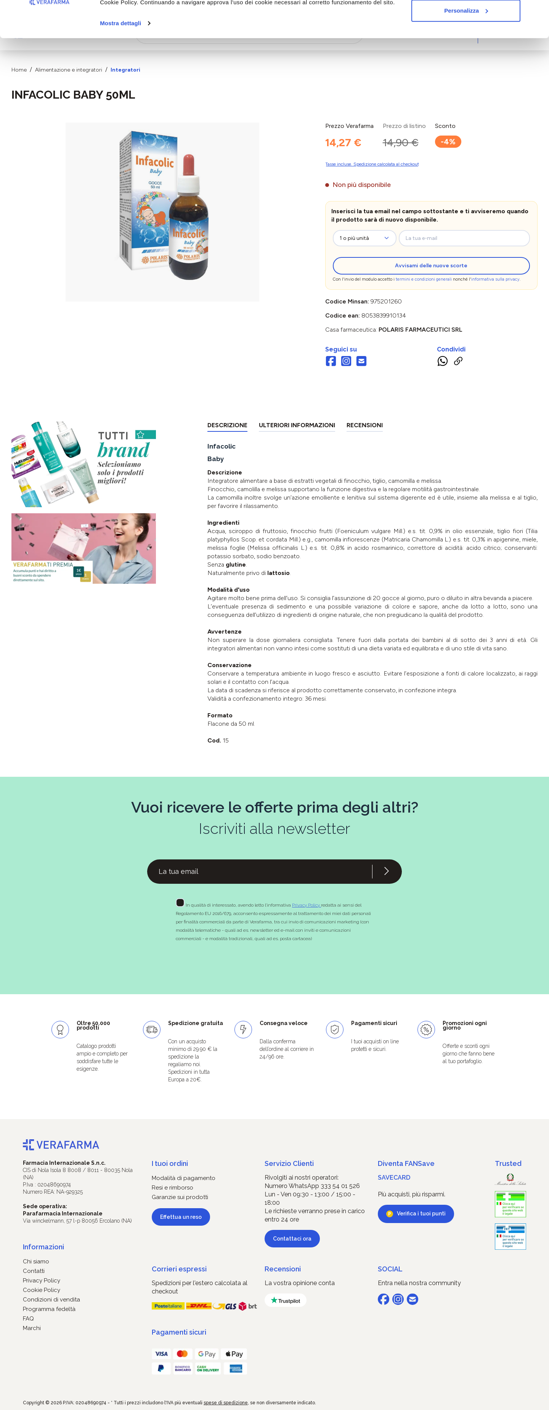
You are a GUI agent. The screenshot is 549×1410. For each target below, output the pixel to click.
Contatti (34, 1271)
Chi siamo (36, 1261)
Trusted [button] (508, 1163)
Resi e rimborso (172, 1187)
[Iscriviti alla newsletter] (386, 871)
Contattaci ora (292, 1239)
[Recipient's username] (259, 871)
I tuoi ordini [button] (170, 1163)
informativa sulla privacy (495, 279)
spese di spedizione (226, 1402)
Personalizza (466, 45)
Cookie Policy (41, 1290)
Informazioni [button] (43, 1247)
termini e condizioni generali (424, 279)
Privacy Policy (306, 905)
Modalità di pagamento (183, 1178)
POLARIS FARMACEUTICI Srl (420, 329)
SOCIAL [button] (390, 1269)
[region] (162, 212)
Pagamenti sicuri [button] (179, 1332)
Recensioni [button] (283, 1269)
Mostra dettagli (120, 57)
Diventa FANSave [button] (406, 1163)
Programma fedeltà (49, 1309)
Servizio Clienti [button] (289, 1163)
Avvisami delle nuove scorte (431, 265)
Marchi (32, 1328)
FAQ (28, 1318)
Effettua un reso (181, 1217)
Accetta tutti (466, 20)
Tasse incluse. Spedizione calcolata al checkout (372, 164)
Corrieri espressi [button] (179, 1269)
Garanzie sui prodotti (180, 1197)
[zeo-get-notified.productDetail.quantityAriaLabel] (364, 238)
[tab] (227, 427)
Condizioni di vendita (51, 1299)
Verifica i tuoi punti (421, 1213)
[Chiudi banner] (537, 11)
